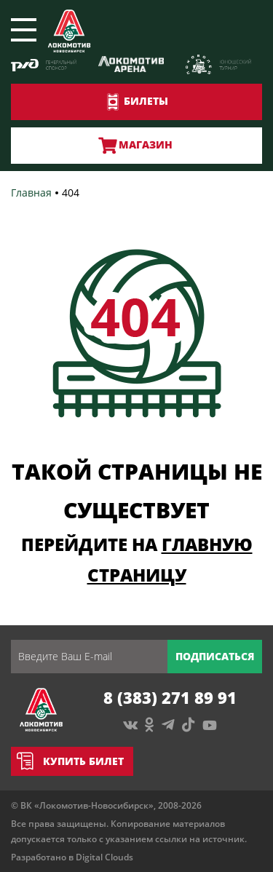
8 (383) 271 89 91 (170, 697)
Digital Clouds (104, 857)
